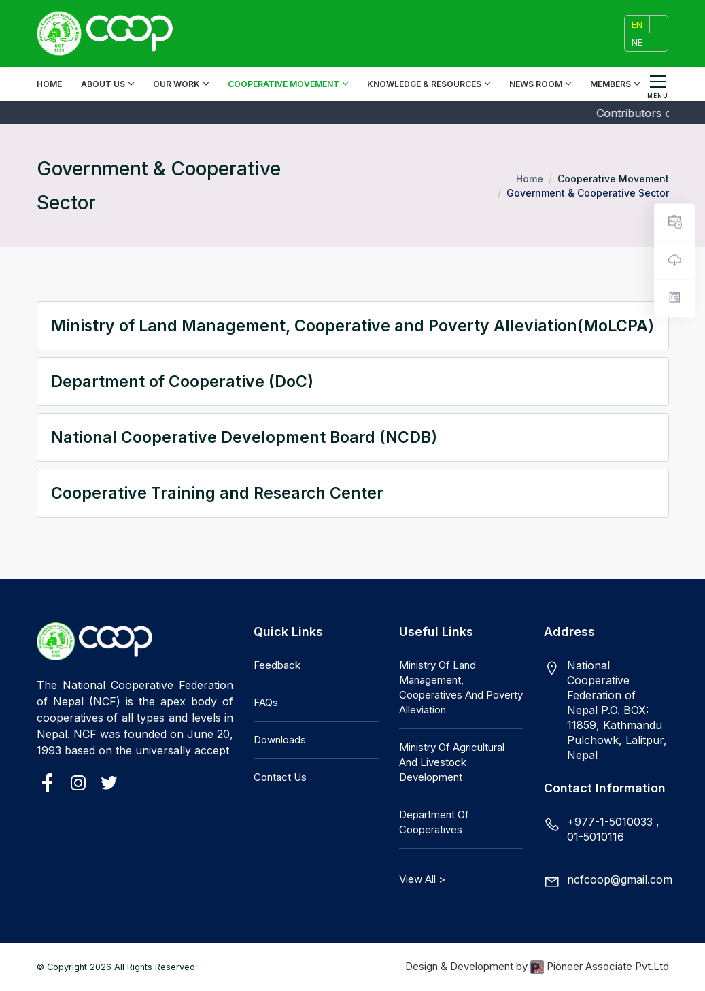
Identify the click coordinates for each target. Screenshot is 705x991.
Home (49, 84)
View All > (422, 879)
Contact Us (280, 777)
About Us (103, 84)
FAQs (266, 702)
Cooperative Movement (283, 84)
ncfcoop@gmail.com (619, 879)
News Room (535, 84)
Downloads (280, 739)
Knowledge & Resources (424, 84)
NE (637, 42)
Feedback (277, 664)
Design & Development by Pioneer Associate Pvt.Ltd (537, 967)
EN (637, 24)
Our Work (176, 84)
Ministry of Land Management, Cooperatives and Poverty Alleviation (461, 687)
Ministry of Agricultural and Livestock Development (451, 762)
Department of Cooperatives (434, 822)
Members (610, 84)
